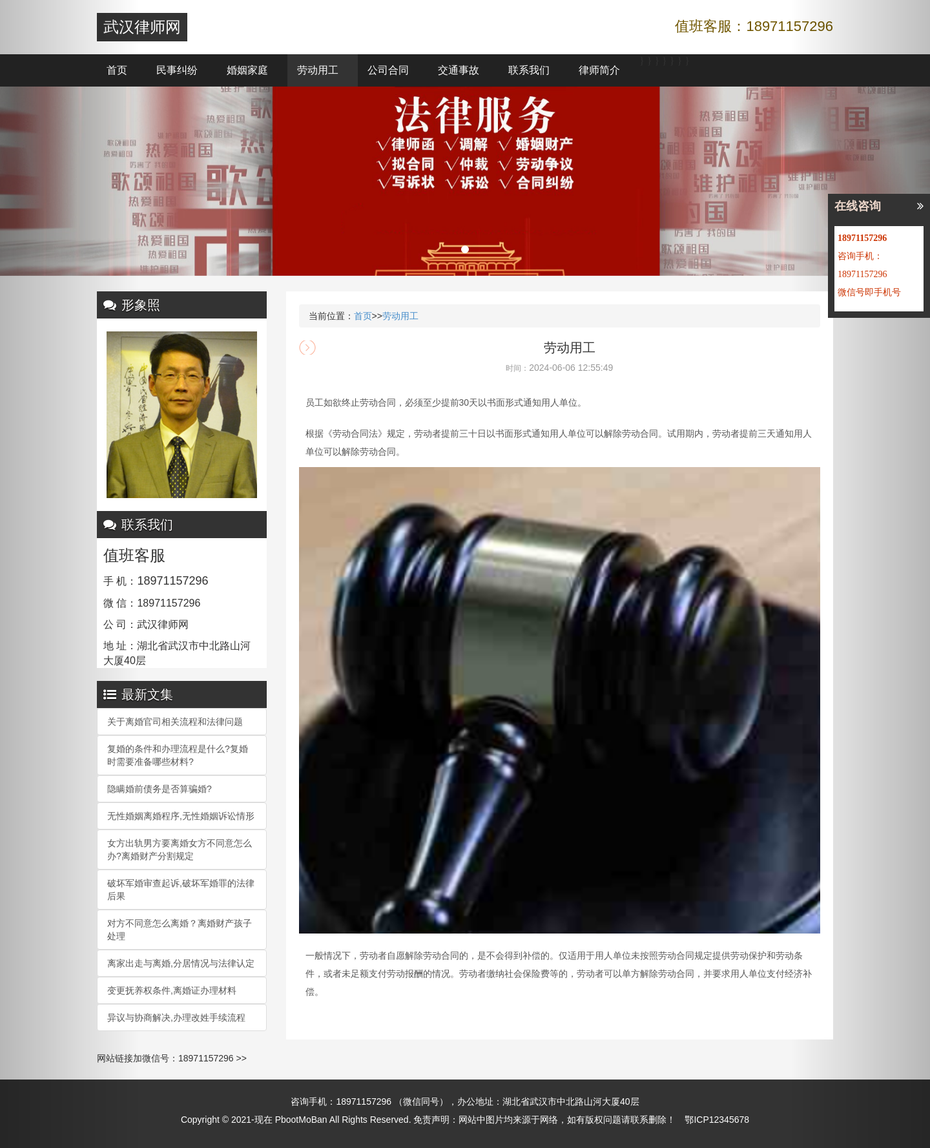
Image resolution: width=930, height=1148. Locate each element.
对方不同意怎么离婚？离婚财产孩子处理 (179, 929)
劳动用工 (317, 70)
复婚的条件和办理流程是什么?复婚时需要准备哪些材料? (177, 755)
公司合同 (388, 70)
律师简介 (599, 70)
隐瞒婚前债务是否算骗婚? (159, 789)
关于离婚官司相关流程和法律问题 (175, 721)
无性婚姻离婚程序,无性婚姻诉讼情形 (180, 816)
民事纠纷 (177, 70)
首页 (117, 70)
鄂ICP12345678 (717, 1119)
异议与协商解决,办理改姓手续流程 (176, 1017)
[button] (70, 574)
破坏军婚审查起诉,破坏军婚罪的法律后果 (180, 889)
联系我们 (529, 70)
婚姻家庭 (247, 70)
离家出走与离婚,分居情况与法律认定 (180, 963)
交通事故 (458, 70)
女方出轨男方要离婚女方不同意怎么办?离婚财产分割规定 (179, 849)
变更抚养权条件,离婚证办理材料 (171, 990)
